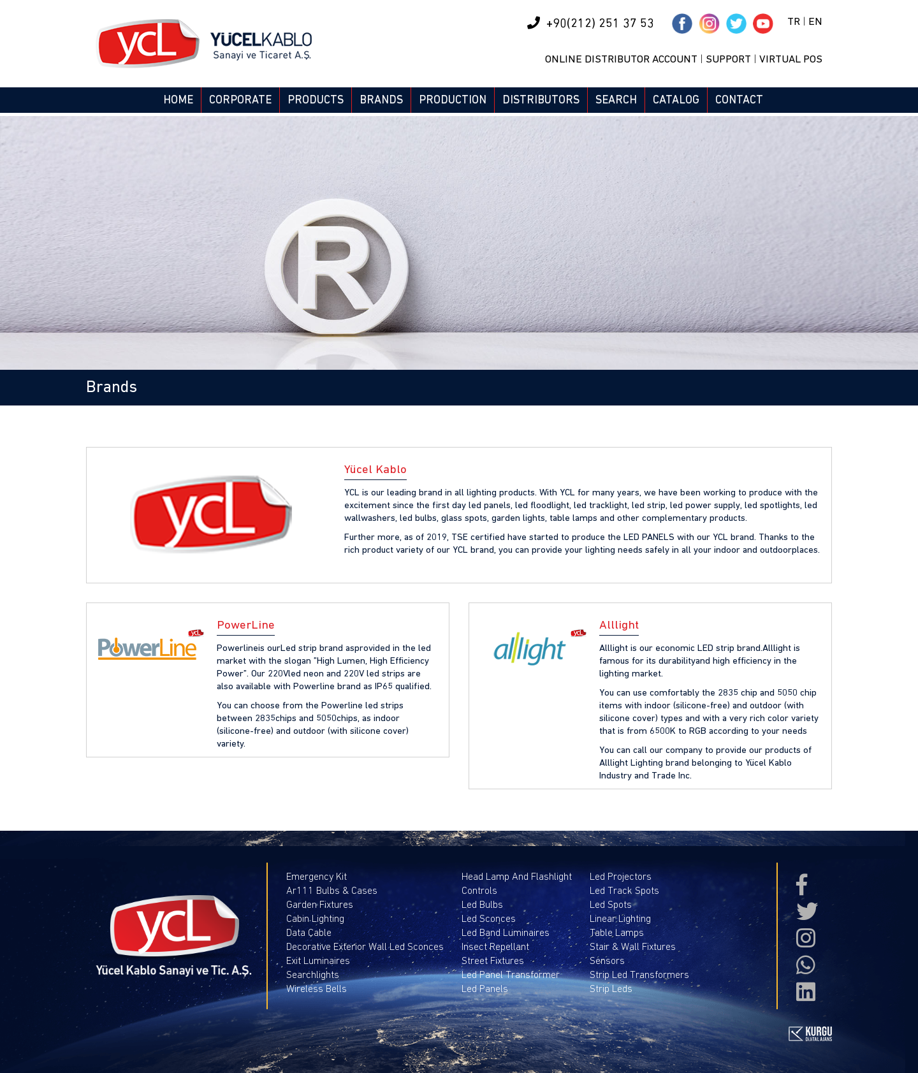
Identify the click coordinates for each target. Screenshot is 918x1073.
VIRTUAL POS (790, 59)
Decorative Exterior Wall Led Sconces (365, 947)
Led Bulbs (482, 905)
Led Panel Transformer (511, 975)
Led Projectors (621, 877)
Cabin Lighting (315, 919)
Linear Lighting (620, 919)
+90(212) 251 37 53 (590, 23)
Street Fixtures (493, 961)
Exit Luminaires (318, 961)
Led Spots (611, 905)
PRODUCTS (316, 100)
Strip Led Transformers (639, 975)
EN (815, 22)
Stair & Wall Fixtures (633, 947)
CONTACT (739, 100)
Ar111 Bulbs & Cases (331, 891)
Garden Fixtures (319, 905)
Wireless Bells (316, 989)
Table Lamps (617, 933)
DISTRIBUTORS (540, 100)
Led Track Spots (624, 891)
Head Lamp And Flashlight (517, 877)
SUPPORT (728, 59)
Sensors (607, 961)
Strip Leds (611, 989)
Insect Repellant (495, 947)
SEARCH (616, 100)
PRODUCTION (452, 100)
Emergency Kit (316, 877)
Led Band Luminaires (506, 933)
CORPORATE (240, 100)
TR (793, 22)
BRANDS (381, 100)
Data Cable (309, 933)
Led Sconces (489, 919)
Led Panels (485, 989)
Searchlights (312, 975)
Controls (479, 891)
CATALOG (676, 100)
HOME (178, 100)
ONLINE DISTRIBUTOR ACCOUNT (621, 59)
